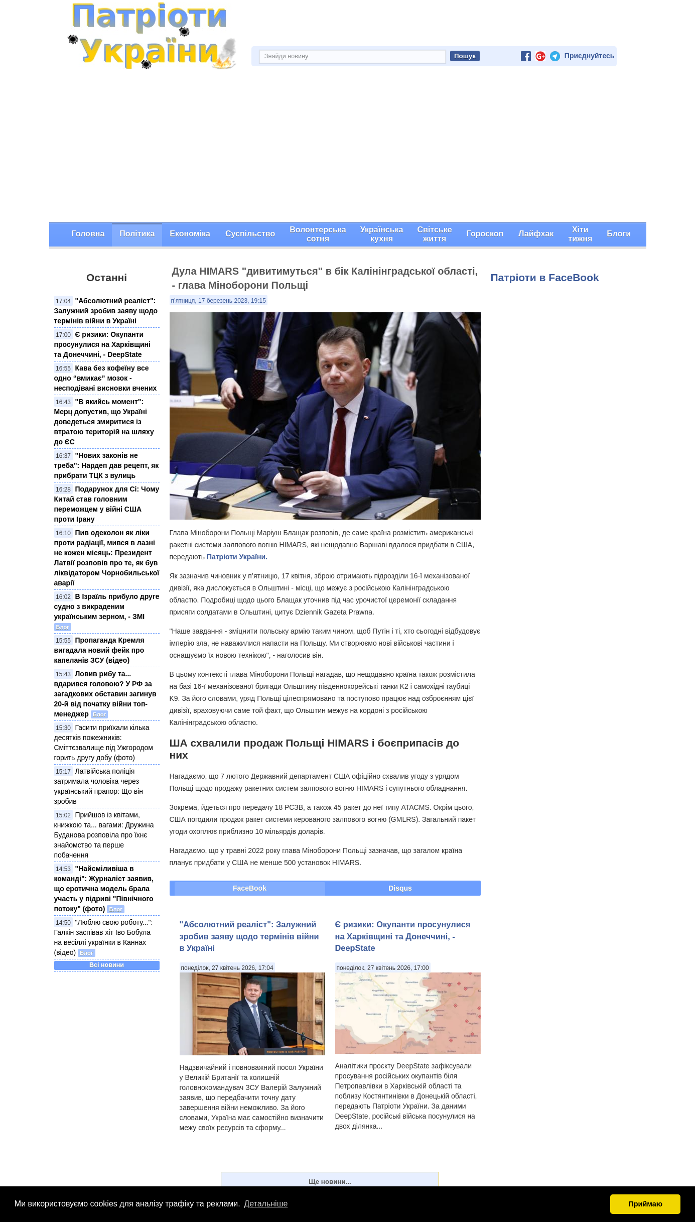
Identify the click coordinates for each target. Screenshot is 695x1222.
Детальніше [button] (266, 1203)
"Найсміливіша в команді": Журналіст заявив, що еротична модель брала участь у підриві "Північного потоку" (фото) (104, 889)
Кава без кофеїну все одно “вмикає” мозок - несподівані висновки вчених (105, 378)
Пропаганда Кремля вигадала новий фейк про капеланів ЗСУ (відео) (99, 650)
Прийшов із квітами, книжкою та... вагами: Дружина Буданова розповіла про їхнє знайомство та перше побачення (104, 835)
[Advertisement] (347, 147)
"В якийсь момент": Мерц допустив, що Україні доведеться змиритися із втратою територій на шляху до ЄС (104, 422)
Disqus (400, 888)
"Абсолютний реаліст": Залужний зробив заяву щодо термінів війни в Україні (106, 311)
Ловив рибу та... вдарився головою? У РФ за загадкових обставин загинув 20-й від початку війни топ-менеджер (105, 694)
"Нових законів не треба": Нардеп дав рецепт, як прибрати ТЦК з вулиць (106, 465)
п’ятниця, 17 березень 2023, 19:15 (218, 300)
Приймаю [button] (645, 1204)
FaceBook (249, 888)
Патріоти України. (237, 557)
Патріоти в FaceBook (545, 277)
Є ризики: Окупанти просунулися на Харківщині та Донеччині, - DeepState (102, 344)
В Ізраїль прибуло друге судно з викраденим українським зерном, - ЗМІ (107, 606)
